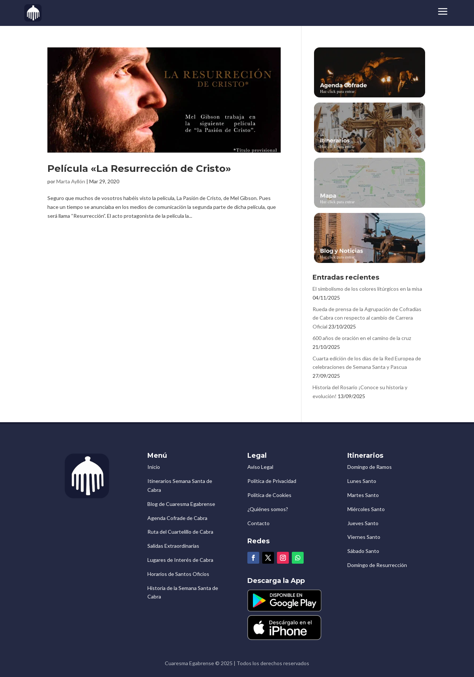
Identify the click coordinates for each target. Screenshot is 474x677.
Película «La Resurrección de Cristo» (139, 168)
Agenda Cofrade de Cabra (177, 518)
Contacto (258, 523)
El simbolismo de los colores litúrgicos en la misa (367, 289)
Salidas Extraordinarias (173, 546)
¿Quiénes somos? (267, 509)
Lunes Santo (361, 481)
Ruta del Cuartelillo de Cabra (180, 531)
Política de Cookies (269, 495)
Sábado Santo (363, 551)
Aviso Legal (260, 467)
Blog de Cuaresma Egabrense (181, 504)
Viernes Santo (363, 537)
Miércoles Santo (366, 509)
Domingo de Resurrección (377, 565)
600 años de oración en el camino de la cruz (362, 338)
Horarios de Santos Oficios (178, 574)
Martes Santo (363, 495)
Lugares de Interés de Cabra (180, 560)
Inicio (153, 467)
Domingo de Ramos (369, 467)
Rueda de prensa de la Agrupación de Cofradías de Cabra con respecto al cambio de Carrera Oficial (367, 318)
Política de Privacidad (271, 481)
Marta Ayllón (70, 181)
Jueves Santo (362, 523)
